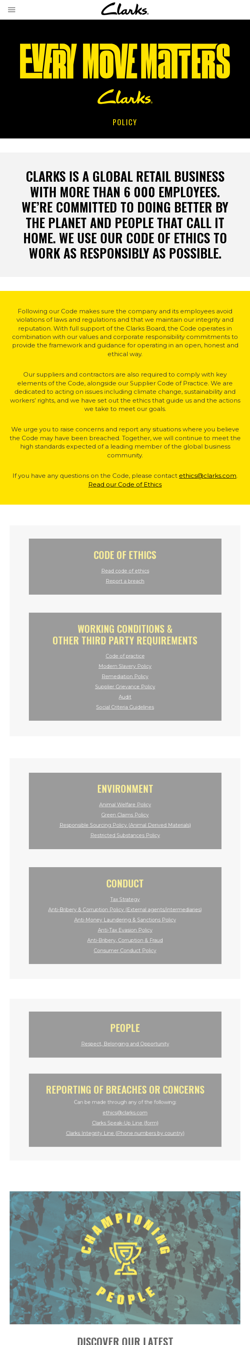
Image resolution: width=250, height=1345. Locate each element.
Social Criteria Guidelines (125, 699)
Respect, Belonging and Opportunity (125, 1045)
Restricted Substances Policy (125, 835)
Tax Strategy (125, 897)
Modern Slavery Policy (125, 663)
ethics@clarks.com (207, 475)
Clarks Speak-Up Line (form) (125, 1119)
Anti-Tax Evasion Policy (125, 925)
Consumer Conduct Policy (125, 943)
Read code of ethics (125, 574)
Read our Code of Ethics (125, 484)
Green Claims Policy (125, 817)
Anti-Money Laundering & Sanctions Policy (125, 915)
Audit (125, 691)
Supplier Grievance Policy (125, 681)
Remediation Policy (125, 673)
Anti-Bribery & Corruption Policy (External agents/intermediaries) (124, 907)
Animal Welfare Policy (125, 808)
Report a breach (125, 583)
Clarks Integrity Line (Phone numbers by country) (125, 1128)
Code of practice (125, 654)
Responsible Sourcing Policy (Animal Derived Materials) (125, 826)
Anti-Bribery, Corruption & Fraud (125, 933)
